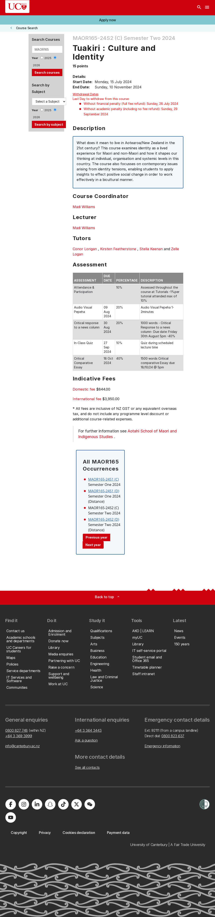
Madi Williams (84, 207)
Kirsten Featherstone (118, 249)
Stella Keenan (151, 249)
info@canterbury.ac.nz (22, 746)
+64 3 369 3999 (18, 736)
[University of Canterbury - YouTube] (10, 817)
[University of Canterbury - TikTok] (63, 804)
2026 (36, 65)
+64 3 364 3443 (88, 730)
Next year (93, 545)
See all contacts (87, 767)
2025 (47, 58)
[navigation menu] (207, 7)
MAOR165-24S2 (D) (103, 519)
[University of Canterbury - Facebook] (10, 804)
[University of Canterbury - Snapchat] (50, 804)
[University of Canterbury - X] (76, 804)
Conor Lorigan (85, 249)
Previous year (96, 537)
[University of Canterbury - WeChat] (89, 804)
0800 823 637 (172, 736)
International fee (87, 399)
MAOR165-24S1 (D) (103, 491)
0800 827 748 (16, 730)
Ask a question (86, 740)
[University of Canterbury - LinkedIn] (37, 804)
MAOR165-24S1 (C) (103, 479)
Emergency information (162, 746)
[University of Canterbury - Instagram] (23, 804)
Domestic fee (84, 389)
